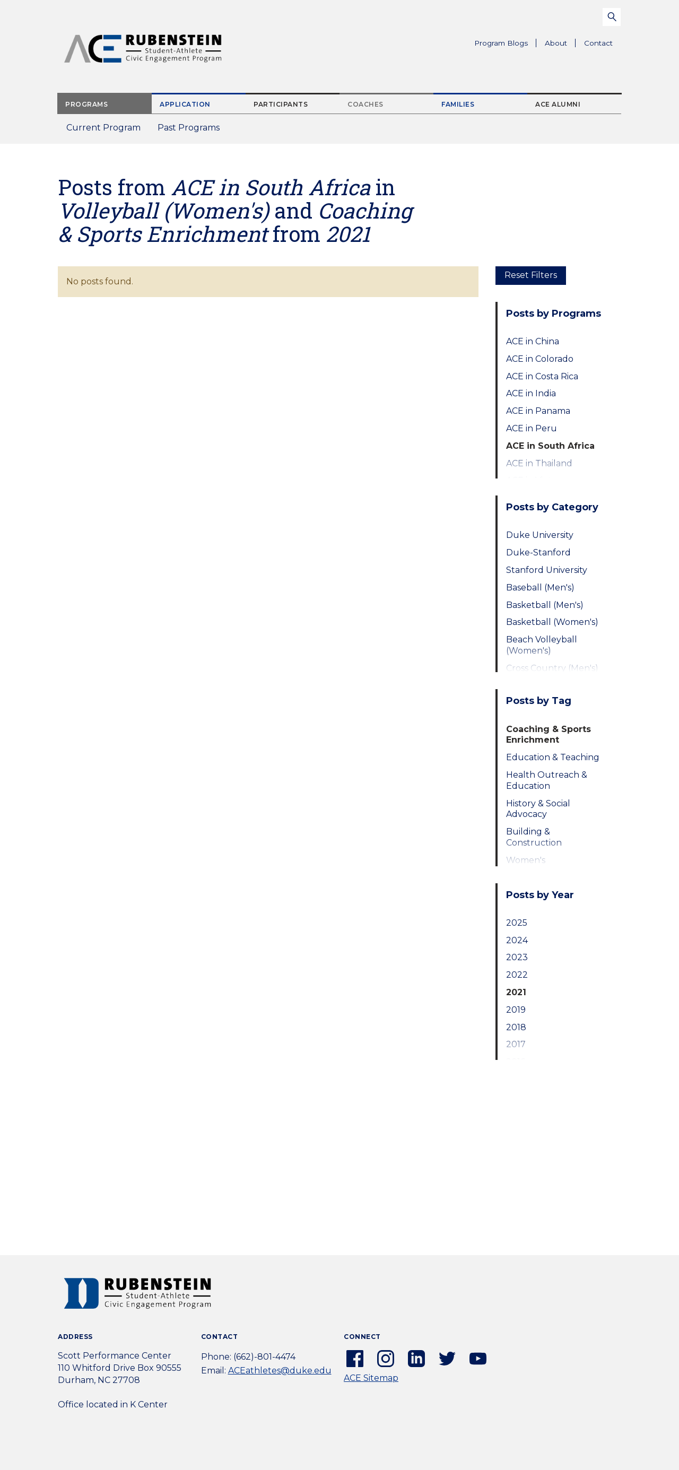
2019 (516, 1010)
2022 (517, 975)
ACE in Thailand (539, 463)
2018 (516, 1027)
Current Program (103, 128)
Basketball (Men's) (545, 605)
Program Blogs (501, 43)
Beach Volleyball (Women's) (541, 645)
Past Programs (193, 131)
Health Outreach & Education (546, 780)
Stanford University (546, 570)
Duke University (539, 535)
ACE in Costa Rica (542, 376)
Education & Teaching (552, 757)
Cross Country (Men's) (552, 668)
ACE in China (532, 341)
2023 (517, 957)
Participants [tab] (281, 104)
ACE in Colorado (539, 359)
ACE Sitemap (371, 1378)
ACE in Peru (531, 428)
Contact (598, 43)
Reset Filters (530, 275)
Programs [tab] (86, 104)
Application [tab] (185, 104)
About (560, 44)
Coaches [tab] (365, 104)
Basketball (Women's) (552, 622)
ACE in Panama (538, 411)
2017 (516, 1044)
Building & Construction (534, 837)
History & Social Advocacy (538, 809)
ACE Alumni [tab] (557, 104)
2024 (517, 940)
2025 (516, 923)
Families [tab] (457, 104)
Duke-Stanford (538, 552)
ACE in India (531, 393)
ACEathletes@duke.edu (280, 1370)
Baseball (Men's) (540, 587)
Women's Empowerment (538, 865)
